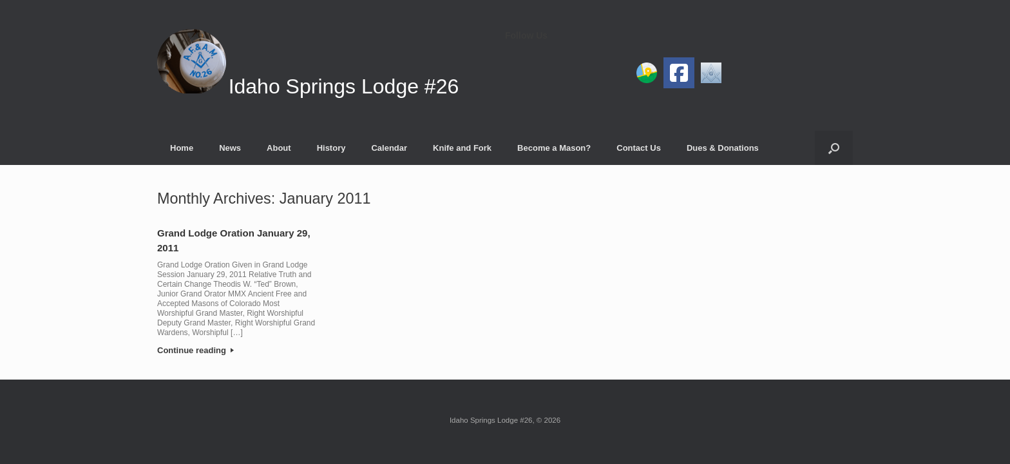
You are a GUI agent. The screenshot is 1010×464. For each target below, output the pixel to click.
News (230, 148)
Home (181, 148)
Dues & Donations (723, 148)
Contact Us (638, 148)
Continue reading (195, 350)
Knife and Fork (462, 148)
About (279, 148)
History (331, 148)
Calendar (389, 148)
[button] (834, 148)
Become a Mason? (554, 148)
